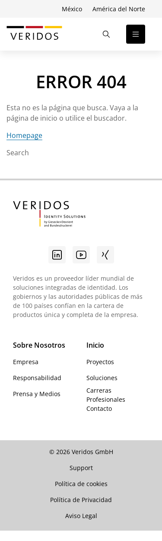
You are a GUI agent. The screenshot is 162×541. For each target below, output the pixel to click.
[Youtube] (81, 254)
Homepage (24, 135)
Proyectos (100, 362)
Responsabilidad (37, 378)
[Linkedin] (57, 254)
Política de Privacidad (81, 500)
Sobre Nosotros (39, 345)
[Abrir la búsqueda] (106, 34)
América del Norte (118, 9)
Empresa (25, 362)
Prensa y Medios (36, 394)
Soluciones (102, 378)
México (72, 9)
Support (81, 468)
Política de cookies (81, 484)
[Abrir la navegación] (135, 34)
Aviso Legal (81, 516)
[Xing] (105, 254)
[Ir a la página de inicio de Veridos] (34, 34)
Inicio (95, 345)
